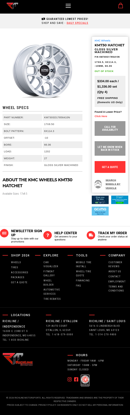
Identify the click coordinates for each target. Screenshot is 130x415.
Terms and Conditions (116, 288)
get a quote (110, 167)
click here (101, 116)
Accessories (19, 272)
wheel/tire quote (83, 273)
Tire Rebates (52, 298)
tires (14, 267)
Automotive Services (52, 291)
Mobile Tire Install (84, 264)
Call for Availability (110, 128)
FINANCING (83, 280)
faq (78, 285)
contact (115, 276)
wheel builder (49, 282)
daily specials (77, 23)
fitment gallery (49, 273)
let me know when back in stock (110, 148)
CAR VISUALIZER (51, 264)
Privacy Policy (47, 405)
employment (117, 281)
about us (115, 271)
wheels (16, 262)
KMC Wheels (102, 40)
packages (17, 277)
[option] (42, 70)
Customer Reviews (115, 264)
